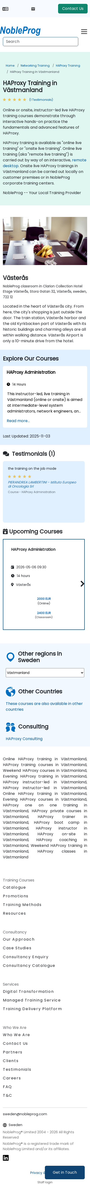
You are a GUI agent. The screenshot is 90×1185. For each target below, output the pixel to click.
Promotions (16, 896)
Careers (12, 1078)
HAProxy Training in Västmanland (34, 72)
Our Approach (19, 939)
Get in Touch (65, 1172)
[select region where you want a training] (45, 672)
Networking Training (35, 65)
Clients (10, 1061)
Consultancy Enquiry (25, 957)
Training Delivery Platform (32, 1009)
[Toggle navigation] (84, 31)
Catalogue (14, 887)
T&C (7, 1095)
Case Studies (17, 948)
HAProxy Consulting (24, 738)
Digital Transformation (28, 991)
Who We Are (16, 1035)
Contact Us (73, 8)
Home (10, 65)
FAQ (7, 1087)
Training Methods (22, 904)
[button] (81, 584)
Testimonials (17, 1069)
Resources (14, 913)
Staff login (45, 1182)
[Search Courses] (40, 41)
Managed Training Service (32, 1000)
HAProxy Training (68, 65)
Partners (13, 1052)
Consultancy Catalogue (29, 965)
